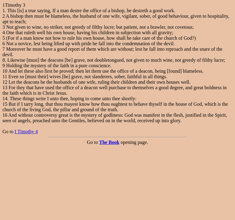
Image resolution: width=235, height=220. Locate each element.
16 (4, 115)
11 (4, 76)
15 (4, 104)
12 (4, 82)
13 (4, 87)
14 (4, 98)
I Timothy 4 (26, 131)
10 (4, 71)
